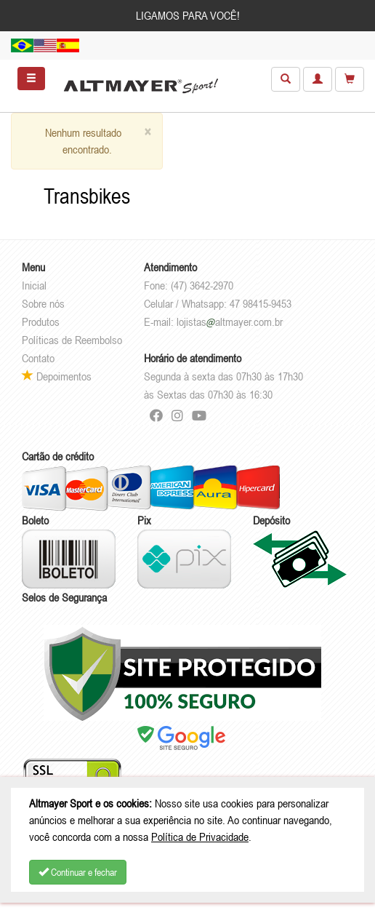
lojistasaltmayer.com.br (230, 321)
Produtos (41, 321)
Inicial (34, 285)
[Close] (147, 132)
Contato (38, 357)
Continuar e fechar (78, 872)
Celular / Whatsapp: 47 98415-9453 (217, 303)
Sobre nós (43, 303)
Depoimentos (57, 376)
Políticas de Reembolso (72, 339)
